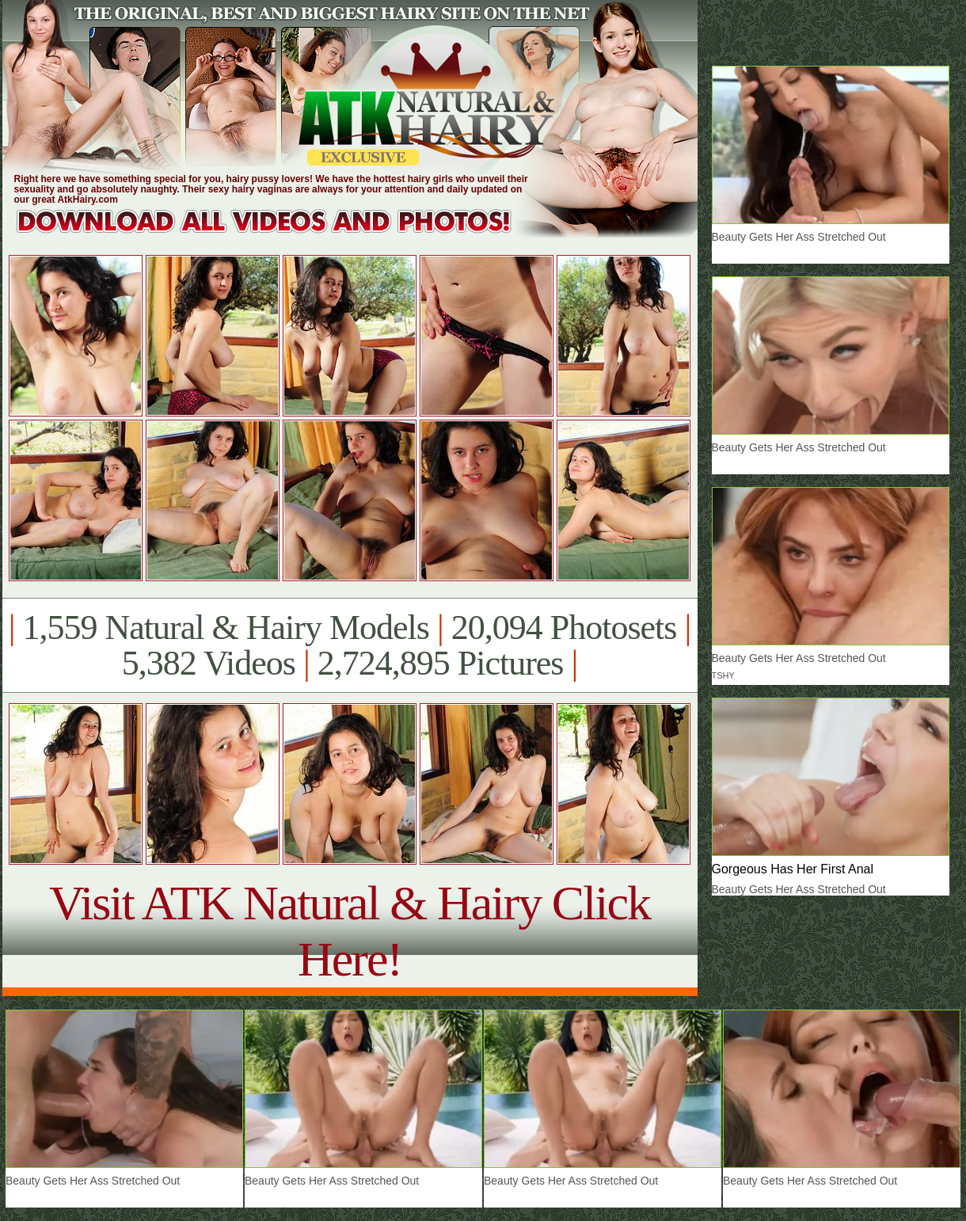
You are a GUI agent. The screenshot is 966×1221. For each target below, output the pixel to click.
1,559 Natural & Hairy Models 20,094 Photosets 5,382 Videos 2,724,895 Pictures (349, 645)
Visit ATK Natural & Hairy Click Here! (349, 931)
